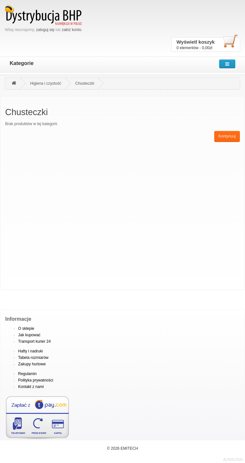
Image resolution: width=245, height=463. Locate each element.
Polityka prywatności (35, 380)
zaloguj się (45, 29)
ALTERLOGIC (233, 459)
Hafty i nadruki (30, 351)
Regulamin (27, 373)
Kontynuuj (227, 136)
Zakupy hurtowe (32, 364)
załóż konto (71, 29)
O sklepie (26, 328)
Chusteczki (84, 83)
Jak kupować (29, 335)
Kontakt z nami (31, 386)
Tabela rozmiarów (33, 357)
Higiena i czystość (45, 83)
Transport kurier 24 (34, 341)
